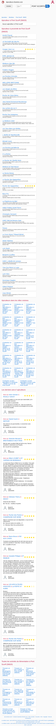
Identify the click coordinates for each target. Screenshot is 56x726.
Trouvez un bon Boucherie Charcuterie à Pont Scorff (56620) (30, 671)
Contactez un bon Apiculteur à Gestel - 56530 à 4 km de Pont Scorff (18, 308)
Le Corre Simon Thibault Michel (13, 234)
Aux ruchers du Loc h (9, 108)
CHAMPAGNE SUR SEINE (12, 517)
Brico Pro (5, 193)
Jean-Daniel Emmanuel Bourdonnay (14, 101)
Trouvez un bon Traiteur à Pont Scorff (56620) (19, 670)
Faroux (4, 228)
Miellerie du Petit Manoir (10, 166)
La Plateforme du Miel (9, 201)
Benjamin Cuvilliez (8, 254)
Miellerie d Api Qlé (8, 63)
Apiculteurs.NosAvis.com (14, 2)
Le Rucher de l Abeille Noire (11, 160)
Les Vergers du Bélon (9, 89)
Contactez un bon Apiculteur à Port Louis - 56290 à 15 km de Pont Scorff (27, 383)
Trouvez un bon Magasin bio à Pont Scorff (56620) (30, 682)
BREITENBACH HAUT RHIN (12, 440)
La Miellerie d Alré (8, 121)
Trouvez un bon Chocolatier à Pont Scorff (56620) (30, 692)
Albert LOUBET (14, 458)
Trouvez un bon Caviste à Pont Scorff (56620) (18, 682)
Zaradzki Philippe (14, 556)
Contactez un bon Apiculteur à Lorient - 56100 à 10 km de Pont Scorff (18, 347)
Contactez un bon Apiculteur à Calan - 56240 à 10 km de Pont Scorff (30, 334)
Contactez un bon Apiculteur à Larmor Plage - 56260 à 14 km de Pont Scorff (18, 372)
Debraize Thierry (14, 497)
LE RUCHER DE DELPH (10, 41)
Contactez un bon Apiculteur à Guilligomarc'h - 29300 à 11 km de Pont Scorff (7, 360)
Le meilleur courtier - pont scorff (8, 723)
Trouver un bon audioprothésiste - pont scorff (30, 721)
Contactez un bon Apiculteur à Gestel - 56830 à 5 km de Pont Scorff (7, 321)
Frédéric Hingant (8, 69)
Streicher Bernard (15, 438)
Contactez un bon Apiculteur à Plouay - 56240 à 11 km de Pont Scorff (19, 360)
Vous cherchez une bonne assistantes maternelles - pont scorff (28, 723)
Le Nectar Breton (8, 173)
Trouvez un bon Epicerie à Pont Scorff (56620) (6, 682)
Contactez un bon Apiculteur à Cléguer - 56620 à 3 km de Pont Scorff (7, 308)
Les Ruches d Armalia (9, 76)
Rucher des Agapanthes (10, 186)
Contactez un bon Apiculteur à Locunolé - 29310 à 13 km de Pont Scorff (30, 360)
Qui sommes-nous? (8, 716)
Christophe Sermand (9, 214)
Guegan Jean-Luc (8, 49)
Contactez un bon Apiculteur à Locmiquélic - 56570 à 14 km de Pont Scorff (6, 372)
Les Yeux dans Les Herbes (11, 128)
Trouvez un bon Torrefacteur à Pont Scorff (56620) (26, 710)
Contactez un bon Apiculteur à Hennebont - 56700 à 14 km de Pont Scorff (30, 372)
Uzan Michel (6, 293)
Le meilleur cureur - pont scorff (8, 720)
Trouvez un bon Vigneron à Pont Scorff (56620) (18, 692)
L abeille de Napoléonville (11, 134)
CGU (41, 716)
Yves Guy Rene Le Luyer (10, 267)
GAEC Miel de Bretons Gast (11, 220)
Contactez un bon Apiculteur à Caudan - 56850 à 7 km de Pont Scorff (30, 321)
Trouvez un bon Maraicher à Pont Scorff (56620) (18, 702)
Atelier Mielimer (7, 240)
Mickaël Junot (7, 141)
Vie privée (37, 716)
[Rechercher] (47, 6)
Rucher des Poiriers (15, 515)
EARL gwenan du (8, 55)
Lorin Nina (5, 273)
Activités (8, 6)
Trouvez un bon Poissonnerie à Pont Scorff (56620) (6, 702)
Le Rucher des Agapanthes (11, 179)
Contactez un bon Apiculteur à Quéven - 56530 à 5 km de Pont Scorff (30, 308)
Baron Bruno (13, 536)
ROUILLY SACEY (9, 397)
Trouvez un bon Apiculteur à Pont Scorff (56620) (30, 702)
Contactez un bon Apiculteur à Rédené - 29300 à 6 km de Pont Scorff (18, 321)
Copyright (45, 716)
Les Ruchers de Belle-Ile (10, 147)
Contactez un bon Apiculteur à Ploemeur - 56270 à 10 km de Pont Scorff (30, 347)
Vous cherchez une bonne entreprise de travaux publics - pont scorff (29, 720)
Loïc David (6, 248)
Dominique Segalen (9, 280)
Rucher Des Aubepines (10, 114)
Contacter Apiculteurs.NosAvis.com (20, 716)
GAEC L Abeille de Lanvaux (11, 261)
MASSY (5, 499)
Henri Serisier (13, 394)
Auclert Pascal (7, 35)
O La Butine (6, 154)
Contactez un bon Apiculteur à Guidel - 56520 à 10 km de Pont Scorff (6, 347)
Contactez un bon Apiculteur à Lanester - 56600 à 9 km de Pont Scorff (18, 334)
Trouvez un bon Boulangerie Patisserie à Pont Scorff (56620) (6, 671)
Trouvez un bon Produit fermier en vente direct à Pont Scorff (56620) (8, 711)
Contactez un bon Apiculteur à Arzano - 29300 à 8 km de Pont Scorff (7, 334)
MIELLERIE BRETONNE (10, 82)
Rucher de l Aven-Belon (10, 95)
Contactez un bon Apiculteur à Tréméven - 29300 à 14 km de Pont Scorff (10, 383)
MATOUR (6, 421)
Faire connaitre (31, 716)
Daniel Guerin (13, 419)
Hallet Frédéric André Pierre (11, 207)
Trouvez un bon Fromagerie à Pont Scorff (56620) (6, 692)
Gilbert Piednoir (7, 286)
